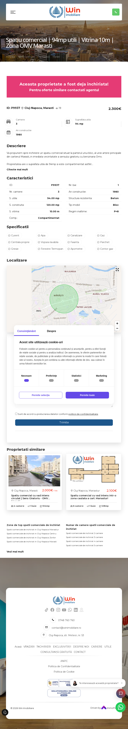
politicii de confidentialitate (83, 414)
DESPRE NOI (81, 646)
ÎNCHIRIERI (44, 646)
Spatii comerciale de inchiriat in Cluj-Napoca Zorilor (31, 537)
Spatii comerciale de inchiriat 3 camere (84, 537)
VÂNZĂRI (29, 646)
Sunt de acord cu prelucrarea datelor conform (56, 414)
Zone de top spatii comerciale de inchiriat (33, 525)
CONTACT (80, 652)
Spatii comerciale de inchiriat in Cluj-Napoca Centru (31, 533)
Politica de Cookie (64, 671)
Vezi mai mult (15, 551)
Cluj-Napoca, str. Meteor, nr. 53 (66, 635)
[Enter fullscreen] (117, 269)
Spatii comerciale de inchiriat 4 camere (84, 541)
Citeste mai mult (17, 169)
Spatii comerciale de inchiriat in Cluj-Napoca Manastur (33, 529)
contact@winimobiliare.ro (66, 627)
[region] (64, 299)
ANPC (64, 661)
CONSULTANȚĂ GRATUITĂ (56, 652)
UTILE (108, 646)
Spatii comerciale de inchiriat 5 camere (84, 545)
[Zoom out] (117, 328)
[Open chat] (121, 693)
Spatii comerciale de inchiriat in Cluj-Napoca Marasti (32, 541)
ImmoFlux (109, 708)
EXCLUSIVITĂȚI (62, 646)
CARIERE (96, 646)
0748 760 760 (66, 620)
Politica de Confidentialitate (64, 666)
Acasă (18, 646)
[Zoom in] (117, 323)
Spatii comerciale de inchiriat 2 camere (84, 533)
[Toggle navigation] (13, 12)
